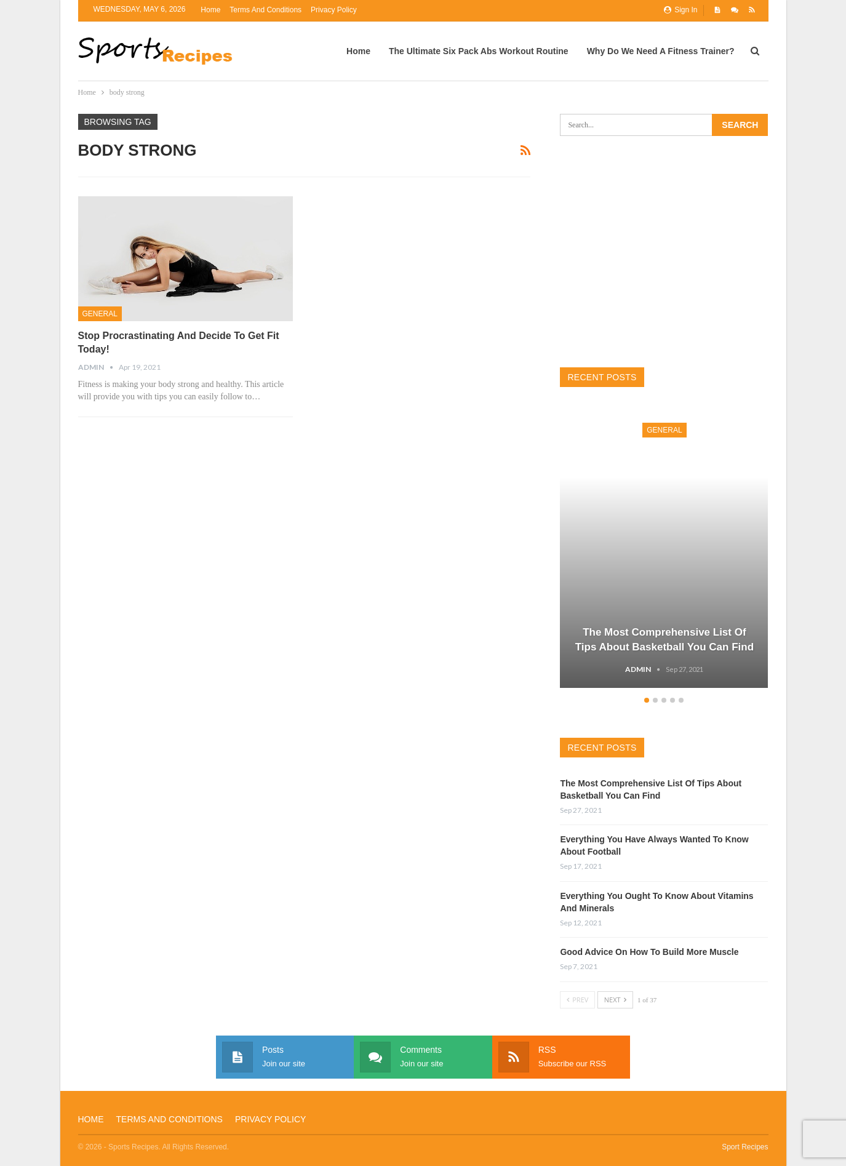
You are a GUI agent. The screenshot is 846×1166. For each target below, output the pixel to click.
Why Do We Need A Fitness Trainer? (661, 51)
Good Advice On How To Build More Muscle (649, 952)
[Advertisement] (664, 252)
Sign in (681, 10)
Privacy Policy (334, 10)
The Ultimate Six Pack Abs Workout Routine (479, 51)
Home (210, 10)
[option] (664, 549)
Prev (577, 999)
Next (615, 999)
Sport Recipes (745, 1147)
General (100, 313)
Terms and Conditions (265, 10)
